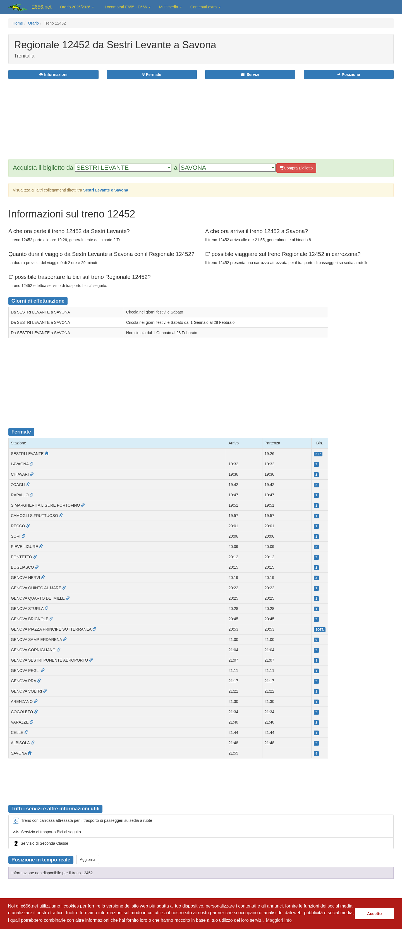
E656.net (42, 7)
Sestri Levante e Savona (105, 190)
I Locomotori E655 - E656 (126, 7)
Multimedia (170, 7)
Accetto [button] (374, 913)
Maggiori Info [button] (279, 920)
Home (18, 23)
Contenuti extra (205, 7)
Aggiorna (87, 859)
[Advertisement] (234, 115)
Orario (33, 23)
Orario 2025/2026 (77, 7)
